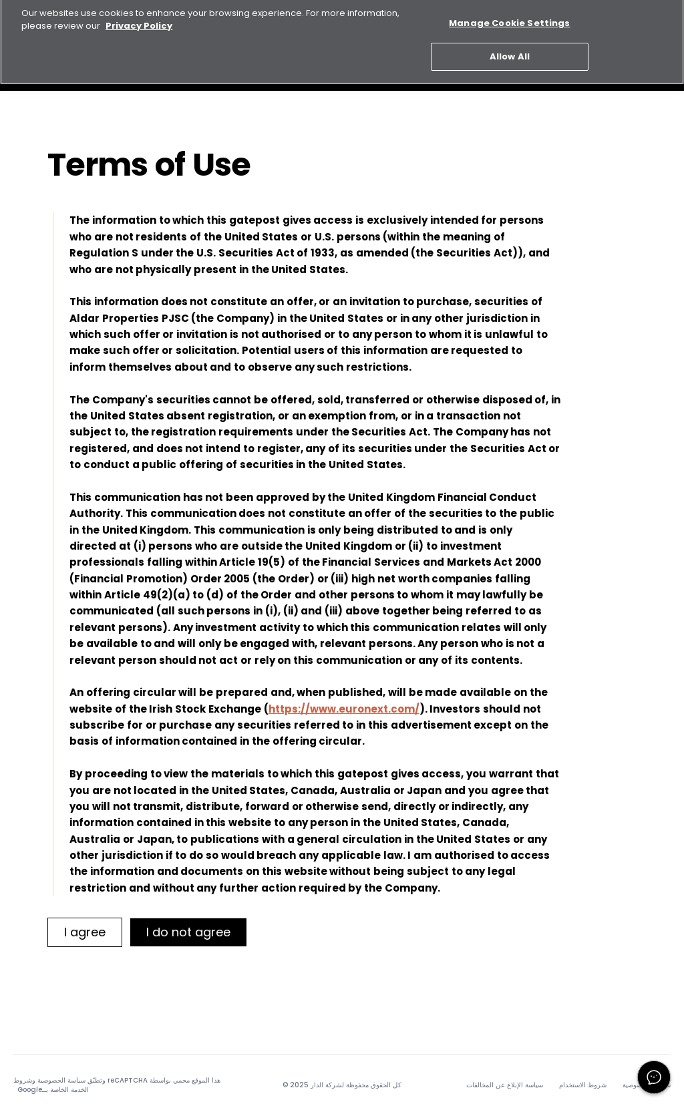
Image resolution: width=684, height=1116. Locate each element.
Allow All (510, 51)
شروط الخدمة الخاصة (51, 1085)
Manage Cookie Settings (509, 17)
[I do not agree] (188, 932)
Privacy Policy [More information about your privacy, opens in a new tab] (139, 20)
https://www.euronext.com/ (344, 709)
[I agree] (84, 932)
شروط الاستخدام (583, 1085)
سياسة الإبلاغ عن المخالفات (504, 1085)
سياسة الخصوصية (61, 1080)
